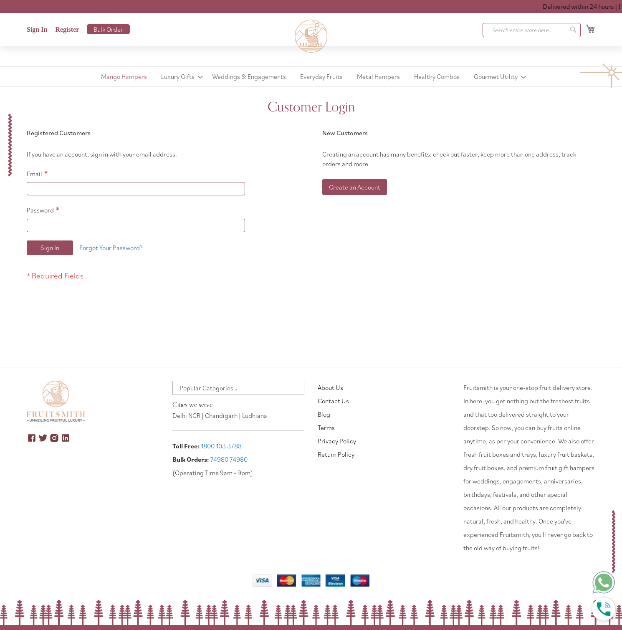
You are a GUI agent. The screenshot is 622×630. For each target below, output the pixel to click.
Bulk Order (108, 29)
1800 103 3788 (221, 446)
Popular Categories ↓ (209, 388)
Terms (326, 427)
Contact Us (333, 401)
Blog (324, 414)
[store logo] (311, 36)
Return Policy (336, 454)
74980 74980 (229, 459)
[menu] (311, 76)
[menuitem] (124, 76)
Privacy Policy (337, 441)
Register (67, 29)
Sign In (37, 29)
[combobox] (532, 30)
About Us (330, 387)
